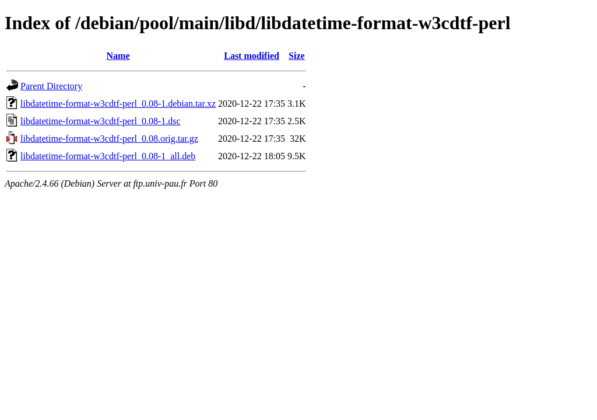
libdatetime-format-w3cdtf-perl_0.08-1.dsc (100, 121)
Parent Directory (51, 86)
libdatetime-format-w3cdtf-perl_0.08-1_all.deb (107, 156)
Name (118, 56)
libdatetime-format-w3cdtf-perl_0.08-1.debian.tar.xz (118, 103)
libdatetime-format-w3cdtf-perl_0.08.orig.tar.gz (109, 139)
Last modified (251, 56)
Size (297, 56)
